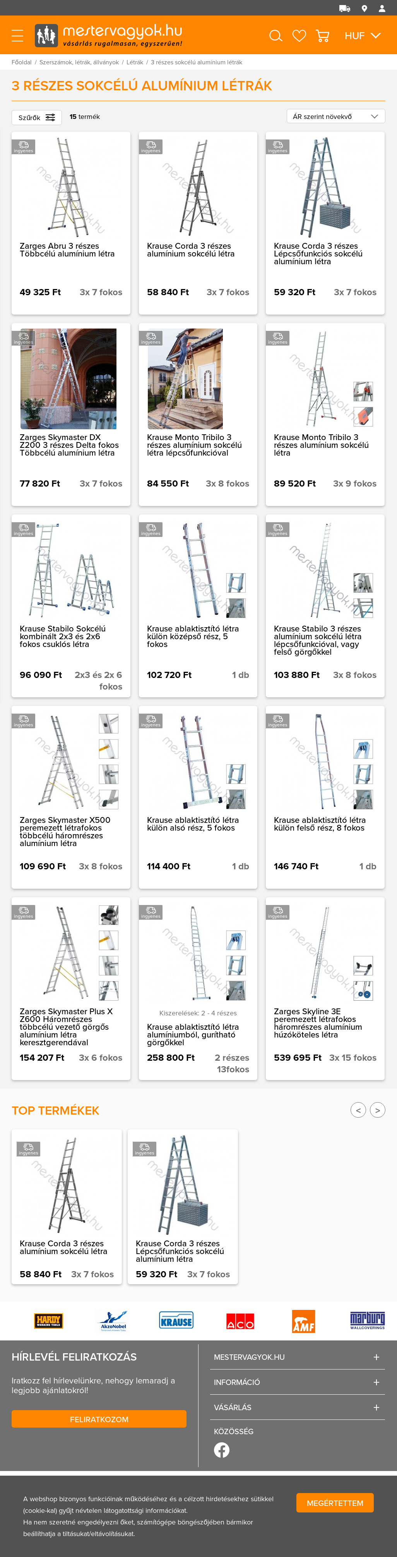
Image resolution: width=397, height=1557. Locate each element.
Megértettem (335, 1503)
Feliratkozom (99, 1419)
